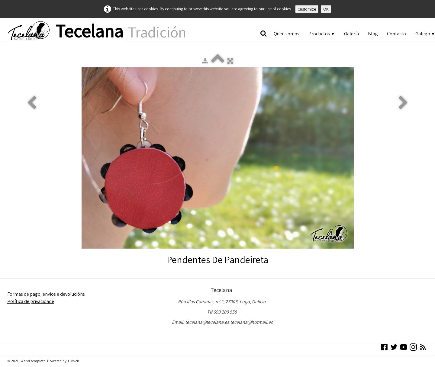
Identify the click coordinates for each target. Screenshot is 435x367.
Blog (373, 34)
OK (326, 9)
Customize (307, 9)
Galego (425, 34)
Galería (351, 34)
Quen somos (286, 34)
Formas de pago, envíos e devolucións (46, 294)
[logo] (96, 31)
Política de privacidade (30, 301)
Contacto (396, 34)
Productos (321, 34)
